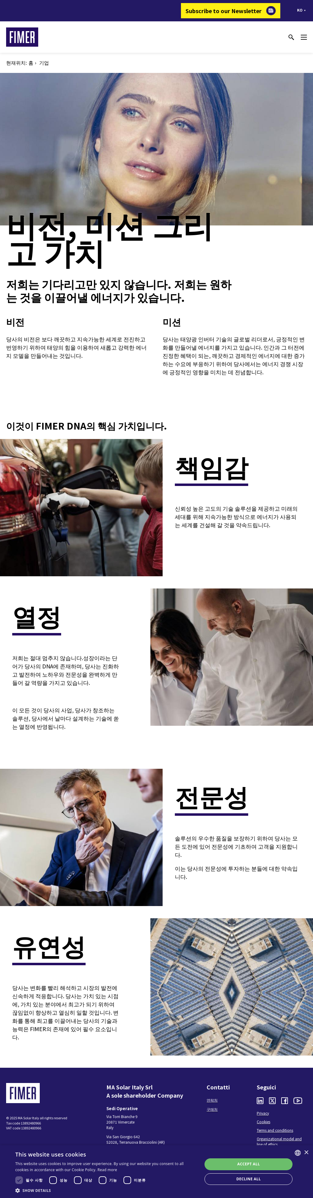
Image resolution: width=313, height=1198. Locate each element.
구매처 (212, 1109)
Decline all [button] (248, 1179)
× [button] (306, 1152)
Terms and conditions (275, 1130)
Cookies (263, 1121)
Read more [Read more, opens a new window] (107, 1169)
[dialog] (156, 1171)
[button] (106, 1190)
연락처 (212, 1100)
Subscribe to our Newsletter (224, 11)
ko (300, 10)
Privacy (263, 1113)
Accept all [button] (248, 1164)
